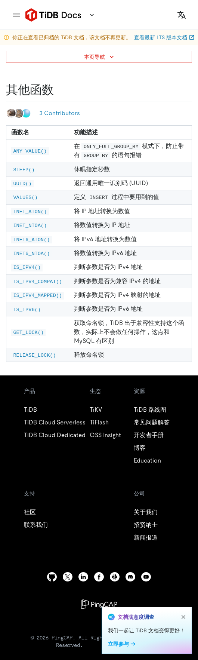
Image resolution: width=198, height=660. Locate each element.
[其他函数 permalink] (59, 90)
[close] (183, 617)
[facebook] (99, 576)
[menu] (16, 14)
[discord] (130, 576)
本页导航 (99, 57)
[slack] (115, 576)
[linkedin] (83, 576)
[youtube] (146, 576)
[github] (52, 576)
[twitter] (67, 576)
